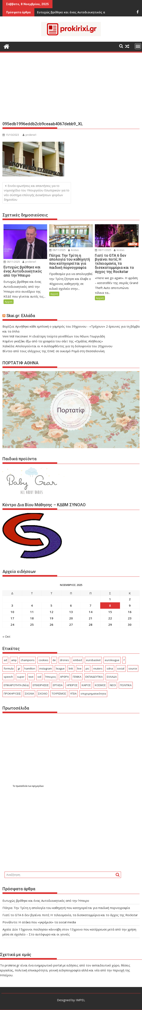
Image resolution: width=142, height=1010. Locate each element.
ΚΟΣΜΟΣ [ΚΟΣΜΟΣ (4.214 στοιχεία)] (100, 685)
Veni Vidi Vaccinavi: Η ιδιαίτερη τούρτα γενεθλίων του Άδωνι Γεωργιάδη (53, 336)
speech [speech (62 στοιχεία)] (8, 677)
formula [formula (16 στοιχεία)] (9, 668)
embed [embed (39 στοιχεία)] (77, 660)
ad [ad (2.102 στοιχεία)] (5, 660)
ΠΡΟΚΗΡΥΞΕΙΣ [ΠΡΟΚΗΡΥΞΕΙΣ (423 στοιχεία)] (12, 693)
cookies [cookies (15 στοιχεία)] (43, 660)
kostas (73, 250)
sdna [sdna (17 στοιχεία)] (110, 668)
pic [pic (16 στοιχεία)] (87, 668)
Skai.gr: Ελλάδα (20, 315)
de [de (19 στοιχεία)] (54, 660)
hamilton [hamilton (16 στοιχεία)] (29, 668)
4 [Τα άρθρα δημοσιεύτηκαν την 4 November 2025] (32, 605)
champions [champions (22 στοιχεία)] (28, 660)
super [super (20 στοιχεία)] (20, 677)
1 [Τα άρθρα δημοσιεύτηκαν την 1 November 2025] (110, 599)
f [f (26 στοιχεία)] (124, 660)
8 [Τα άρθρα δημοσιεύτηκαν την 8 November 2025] (110, 605)
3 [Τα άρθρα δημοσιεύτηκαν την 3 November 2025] (12, 605)
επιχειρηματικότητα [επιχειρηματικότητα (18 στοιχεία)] (93, 693)
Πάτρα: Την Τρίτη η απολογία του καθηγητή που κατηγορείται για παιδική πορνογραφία (66, 908)
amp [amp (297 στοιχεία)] (14, 660)
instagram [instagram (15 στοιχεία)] (45, 668)
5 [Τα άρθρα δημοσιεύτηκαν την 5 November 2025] (51, 605)
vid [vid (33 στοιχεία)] (39, 677)
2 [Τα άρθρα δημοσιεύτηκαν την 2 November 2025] (130, 599)
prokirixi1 (30, 135)
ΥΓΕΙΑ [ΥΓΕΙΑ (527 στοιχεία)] (73, 693)
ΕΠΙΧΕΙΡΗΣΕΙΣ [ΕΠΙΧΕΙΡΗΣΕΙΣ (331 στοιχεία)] (41, 685)
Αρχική (8, 301)
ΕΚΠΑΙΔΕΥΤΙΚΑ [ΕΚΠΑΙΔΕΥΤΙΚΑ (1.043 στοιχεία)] (94, 677)
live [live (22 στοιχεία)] (79, 668)
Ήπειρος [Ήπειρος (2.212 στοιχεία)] (50, 677)
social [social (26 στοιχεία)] (120, 668)
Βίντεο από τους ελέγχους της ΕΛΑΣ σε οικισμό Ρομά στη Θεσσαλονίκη (53, 351)
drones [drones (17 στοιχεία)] (64, 660)
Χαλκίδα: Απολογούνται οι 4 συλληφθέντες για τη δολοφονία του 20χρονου (57, 346)
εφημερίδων (38, 786)
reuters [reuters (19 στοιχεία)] (97, 668)
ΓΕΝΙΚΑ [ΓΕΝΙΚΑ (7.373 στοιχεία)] (77, 677)
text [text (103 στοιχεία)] (31, 677)
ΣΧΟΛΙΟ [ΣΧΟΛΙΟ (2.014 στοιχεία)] (43, 693)
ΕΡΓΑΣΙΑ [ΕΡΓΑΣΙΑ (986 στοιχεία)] (58, 685)
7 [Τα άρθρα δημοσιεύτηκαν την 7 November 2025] (90, 605)
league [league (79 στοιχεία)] (60, 668)
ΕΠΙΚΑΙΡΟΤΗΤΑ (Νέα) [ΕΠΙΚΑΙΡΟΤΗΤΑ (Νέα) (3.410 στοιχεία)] (16, 685)
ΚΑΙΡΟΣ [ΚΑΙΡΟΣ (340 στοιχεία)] (86, 685)
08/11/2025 (11, 261)
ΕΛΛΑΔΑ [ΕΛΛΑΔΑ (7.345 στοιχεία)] (112, 677)
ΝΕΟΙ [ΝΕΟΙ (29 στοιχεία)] (113, 685)
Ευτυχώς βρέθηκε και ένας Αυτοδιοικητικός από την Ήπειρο (45, 900)
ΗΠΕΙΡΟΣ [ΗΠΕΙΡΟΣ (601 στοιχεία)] (72, 685)
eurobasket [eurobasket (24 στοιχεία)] (93, 660)
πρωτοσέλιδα (22, 786)
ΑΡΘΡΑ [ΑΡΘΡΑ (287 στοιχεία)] (64, 677)
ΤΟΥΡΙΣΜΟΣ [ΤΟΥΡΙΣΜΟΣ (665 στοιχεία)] (59, 693)
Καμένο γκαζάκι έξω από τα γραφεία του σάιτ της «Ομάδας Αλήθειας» (52, 341)
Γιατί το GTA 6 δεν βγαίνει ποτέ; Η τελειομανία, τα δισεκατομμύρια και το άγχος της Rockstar (70, 915)
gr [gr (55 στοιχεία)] (19, 668)
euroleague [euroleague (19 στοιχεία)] (112, 660)
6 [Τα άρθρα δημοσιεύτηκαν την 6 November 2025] (71, 605)
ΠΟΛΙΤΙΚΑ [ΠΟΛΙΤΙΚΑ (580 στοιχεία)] (126, 685)
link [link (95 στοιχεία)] (71, 668)
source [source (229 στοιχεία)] (132, 668)
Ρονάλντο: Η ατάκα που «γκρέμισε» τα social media (39, 922)
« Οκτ (6, 636)
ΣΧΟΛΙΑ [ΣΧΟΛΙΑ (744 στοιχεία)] (29, 693)
